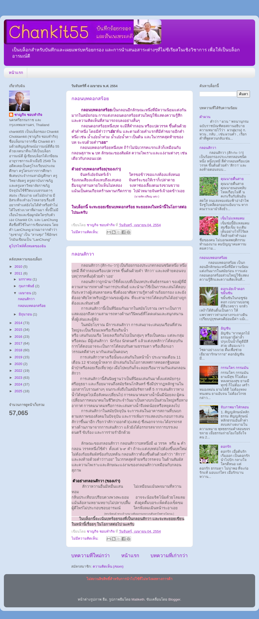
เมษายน (25, 293)
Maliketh (137, 599)
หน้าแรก (16, 72)
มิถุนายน (26, 314)
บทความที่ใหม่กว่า (90, 555)
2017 (19, 343)
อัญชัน (226, 328)
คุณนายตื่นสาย (232, 179)
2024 (19, 384)
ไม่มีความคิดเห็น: (85, 232)
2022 (19, 371)
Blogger (174, 599)
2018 (19, 350)
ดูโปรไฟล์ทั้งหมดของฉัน (27, 246)
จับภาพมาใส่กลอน (235, 407)
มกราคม (26, 279)
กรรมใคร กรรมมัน (234, 368)
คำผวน (204, 117)
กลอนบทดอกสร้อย (90, 98)
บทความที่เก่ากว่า (169, 555)
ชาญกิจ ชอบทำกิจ (28, 115)
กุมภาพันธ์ (27, 286)
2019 (19, 357)
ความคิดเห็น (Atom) (108, 566)
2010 (19, 267)
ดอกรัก (226, 447)
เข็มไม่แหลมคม (232, 218)
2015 (19, 330)
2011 (19, 273)
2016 (19, 337)
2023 (19, 378)
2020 (19, 364)
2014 (19, 323)
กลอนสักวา (82, 254)
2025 (19, 391)
